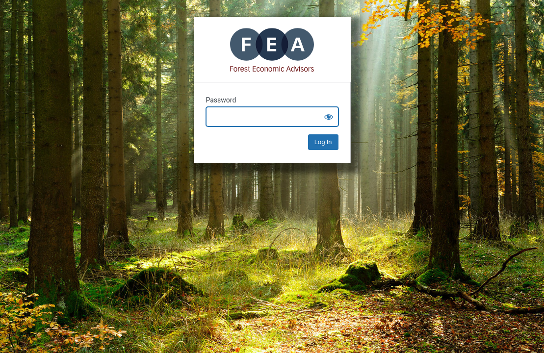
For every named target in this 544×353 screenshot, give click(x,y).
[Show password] (328, 116)
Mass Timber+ (272, 49)
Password (221, 100)
